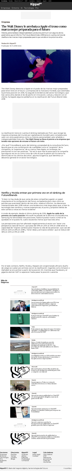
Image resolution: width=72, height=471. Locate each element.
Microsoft (34, 366)
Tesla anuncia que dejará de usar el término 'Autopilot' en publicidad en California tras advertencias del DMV (45, 330)
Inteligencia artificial (38, 300)
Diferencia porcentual (47, 458)
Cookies (35, 456)
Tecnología (29, 8)
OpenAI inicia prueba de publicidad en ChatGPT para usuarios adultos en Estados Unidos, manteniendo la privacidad (45, 436)
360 (1, 462)
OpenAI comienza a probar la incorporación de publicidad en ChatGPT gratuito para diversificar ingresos (45, 423)
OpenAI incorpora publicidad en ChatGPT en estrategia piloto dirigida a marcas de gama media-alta (45, 397)
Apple (44, 1)
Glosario (14, 457)
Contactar (25, 460)
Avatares (3, 460)
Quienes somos (25, 455)
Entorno (15, 8)
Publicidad (26, 459)
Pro (37, 8)
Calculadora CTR (47, 455)
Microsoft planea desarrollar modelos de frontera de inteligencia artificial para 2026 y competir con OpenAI (45, 370)
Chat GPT (34, 287)
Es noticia (4, 1)
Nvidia (11, 1)
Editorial (25, 457)
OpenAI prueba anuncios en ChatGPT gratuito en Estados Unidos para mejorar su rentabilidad (45, 410)
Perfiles (13, 454)
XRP (26, 1)
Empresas (5, 8)
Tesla (33, 327)
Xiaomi (39, 1)
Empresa (5, 22)
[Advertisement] (36, 16)
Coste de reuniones (47, 461)
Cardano (32, 1)
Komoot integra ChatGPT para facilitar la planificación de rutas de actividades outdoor (45, 317)
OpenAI (34, 393)
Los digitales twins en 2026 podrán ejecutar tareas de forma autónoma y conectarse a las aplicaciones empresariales (46, 357)
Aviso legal (36, 454)
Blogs (13, 459)
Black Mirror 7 (19, 1)
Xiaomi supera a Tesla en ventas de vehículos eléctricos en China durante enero (44, 383)
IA (21, 8)
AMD (49, 1)
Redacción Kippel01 (8, 43)
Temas (13, 456)
